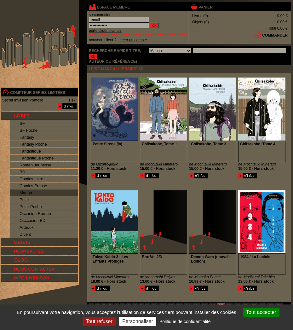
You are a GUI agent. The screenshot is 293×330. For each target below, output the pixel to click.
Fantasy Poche (33, 144)
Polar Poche (31, 206)
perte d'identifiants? (105, 30)
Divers (25, 234)
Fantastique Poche (37, 158)
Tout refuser (99, 321)
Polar (24, 199)
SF (22, 123)
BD (22, 172)
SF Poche (28, 130)
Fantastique (30, 151)
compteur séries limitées (37, 92)
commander (275, 35)
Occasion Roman (35, 213)
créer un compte (133, 40)
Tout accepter (261, 312)
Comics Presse (33, 185)
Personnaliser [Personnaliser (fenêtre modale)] (137, 321)
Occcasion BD (32, 220)
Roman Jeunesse (35, 165)
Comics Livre (31, 179)
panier (205, 7)
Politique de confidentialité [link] (185, 321)
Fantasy (27, 137)
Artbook (27, 227)
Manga (26, 192)
